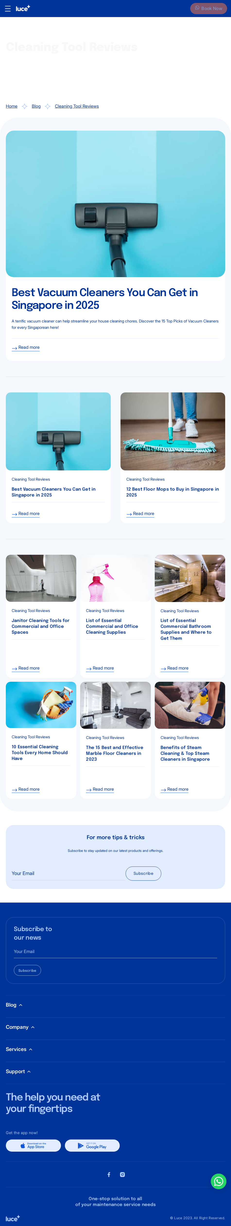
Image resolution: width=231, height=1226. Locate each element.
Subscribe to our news (33, 933)
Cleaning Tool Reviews (77, 106)
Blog (36, 106)
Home (11, 106)
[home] (21, 8)
